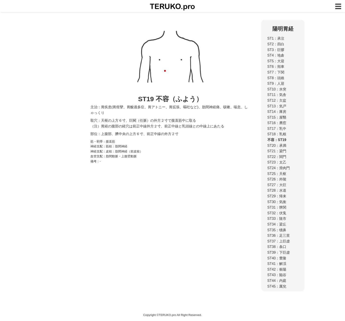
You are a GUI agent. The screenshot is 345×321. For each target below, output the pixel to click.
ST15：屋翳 (276, 117)
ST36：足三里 (278, 235)
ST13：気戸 (276, 106)
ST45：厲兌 (276, 286)
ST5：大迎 (275, 61)
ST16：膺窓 (276, 123)
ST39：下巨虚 (278, 252)
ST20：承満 (276, 145)
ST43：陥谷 (276, 275)
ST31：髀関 (276, 207)
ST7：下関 (275, 72)
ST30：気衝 (276, 202)
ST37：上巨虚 (278, 241)
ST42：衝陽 (276, 269)
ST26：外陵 (276, 179)
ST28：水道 (276, 190)
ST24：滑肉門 (278, 168)
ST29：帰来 (276, 196)
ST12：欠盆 (276, 100)
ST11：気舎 (276, 95)
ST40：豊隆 (276, 258)
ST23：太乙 (276, 162)
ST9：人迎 (275, 83)
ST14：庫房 (276, 112)
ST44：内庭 (276, 280)
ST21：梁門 (276, 151)
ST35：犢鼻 (276, 230)
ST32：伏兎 (276, 213)
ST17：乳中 (276, 128)
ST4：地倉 (275, 55)
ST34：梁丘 (276, 224)
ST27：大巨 (276, 185)
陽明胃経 (283, 29)
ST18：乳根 (276, 134)
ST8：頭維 (275, 78)
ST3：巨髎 (275, 50)
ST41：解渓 (276, 264)
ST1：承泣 (275, 38)
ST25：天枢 (276, 174)
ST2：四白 (275, 44)
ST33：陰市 (276, 218)
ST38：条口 (276, 247)
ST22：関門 (276, 157)
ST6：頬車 (275, 66)
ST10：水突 (276, 89)
